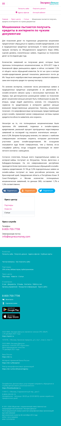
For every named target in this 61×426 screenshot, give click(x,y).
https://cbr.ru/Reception (11, 363)
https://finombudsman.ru (11, 388)
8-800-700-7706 (11, 229)
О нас (4, 284)
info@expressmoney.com (16, 236)
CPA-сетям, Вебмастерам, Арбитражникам (17, 269)
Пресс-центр (16, 19)
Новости (8, 209)
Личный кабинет (39, 12)
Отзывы (20, 284)
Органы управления (9, 287)
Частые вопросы (8, 262)
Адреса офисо (22, 12)
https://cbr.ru (7, 357)
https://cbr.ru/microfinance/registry (15, 369)
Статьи (26, 19)
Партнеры (8, 205)
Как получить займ (23, 262)
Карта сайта (42, 287)
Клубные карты (46, 254)
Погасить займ (23, 8)
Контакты (27, 284)
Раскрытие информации (28, 287)
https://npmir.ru (8, 336)
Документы (12, 284)
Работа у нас (37, 284)
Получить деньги (39, 8)
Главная (5, 19)
